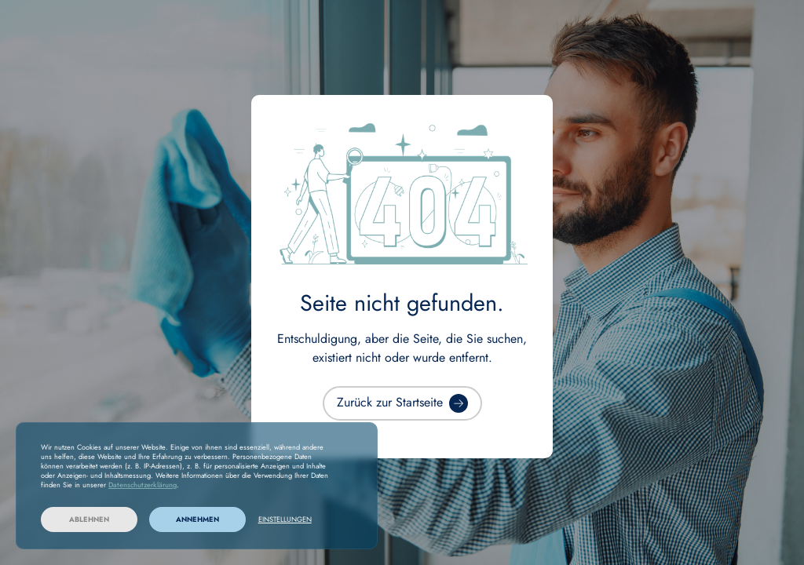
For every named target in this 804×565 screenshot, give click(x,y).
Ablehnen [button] (89, 519)
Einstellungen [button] (285, 519)
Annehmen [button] (197, 519)
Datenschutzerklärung (142, 484)
